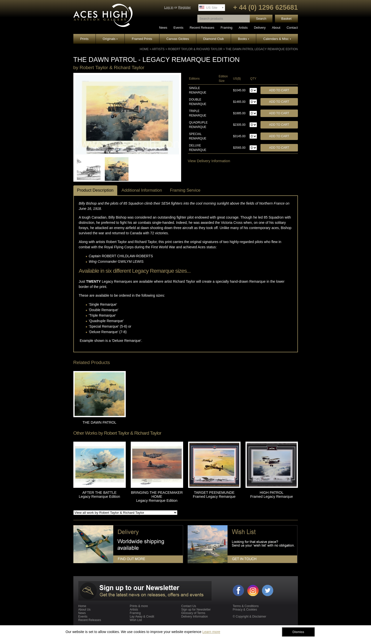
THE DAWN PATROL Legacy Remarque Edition (262, 49)
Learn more (211, 632)
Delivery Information (194, 616)
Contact (292, 27)
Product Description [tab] (95, 190)
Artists (243, 27)
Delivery (260, 27)
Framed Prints (142, 39)
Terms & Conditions (246, 606)
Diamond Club (213, 39)
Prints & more (139, 606)
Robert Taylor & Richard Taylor (195, 49)
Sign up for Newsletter (196, 609)
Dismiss (298, 632)
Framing (227, 27)
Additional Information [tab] (142, 190)
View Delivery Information (209, 161)
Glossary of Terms (193, 613)
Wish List (136, 620)
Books (243, 39)
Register (184, 7)
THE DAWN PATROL (100, 422)
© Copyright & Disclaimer (249, 616)
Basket (286, 18)
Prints (84, 39)
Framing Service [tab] (185, 190)
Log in (168, 7)
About (276, 27)
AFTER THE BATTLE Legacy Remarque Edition (99, 495)
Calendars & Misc (277, 39)
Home (144, 49)
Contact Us (188, 606)
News (163, 27)
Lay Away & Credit (142, 616)
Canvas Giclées (177, 39)
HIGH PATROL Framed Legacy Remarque (271, 495)
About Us (84, 609)
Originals (110, 39)
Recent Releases (202, 27)
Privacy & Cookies (245, 609)
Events (178, 27)
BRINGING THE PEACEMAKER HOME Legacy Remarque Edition (157, 497)
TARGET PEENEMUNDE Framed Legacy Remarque (214, 495)
